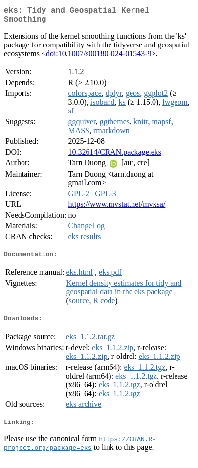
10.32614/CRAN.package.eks (114, 156)
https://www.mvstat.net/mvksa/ (116, 208)
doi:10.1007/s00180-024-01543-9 (99, 57)
